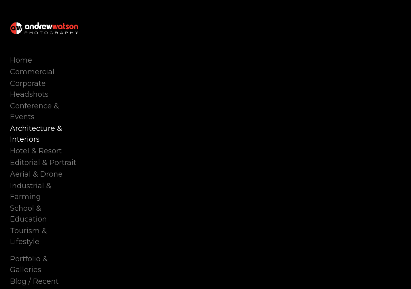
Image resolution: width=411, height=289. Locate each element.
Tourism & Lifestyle (28, 236)
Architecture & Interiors (36, 134)
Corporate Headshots (29, 89)
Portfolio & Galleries (29, 264)
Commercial (32, 71)
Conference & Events (34, 111)
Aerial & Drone (36, 174)
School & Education (28, 214)
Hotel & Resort (36, 151)
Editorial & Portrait (43, 162)
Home (21, 60)
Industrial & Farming (30, 191)
